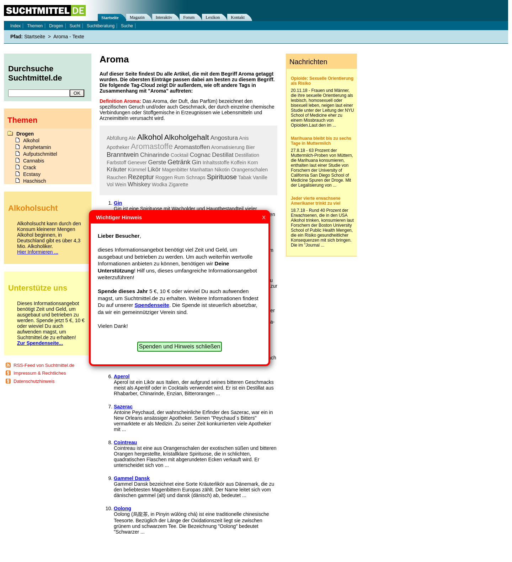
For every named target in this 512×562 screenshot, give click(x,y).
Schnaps (195, 177)
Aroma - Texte (68, 36)
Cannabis (33, 161)
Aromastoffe (152, 146)
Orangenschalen (249, 169)
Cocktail (179, 155)
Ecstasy (32, 174)
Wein (120, 184)
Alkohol (150, 137)
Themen (35, 25)
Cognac (200, 154)
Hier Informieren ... (37, 252)
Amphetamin (37, 147)
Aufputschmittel (40, 154)
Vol (110, 184)
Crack (29, 167)
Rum (179, 177)
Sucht (74, 25)
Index (15, 25)
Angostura (224, 137)
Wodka (159, 184)
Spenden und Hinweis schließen (179, 346)
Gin (196, 162)
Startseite (110, 17)
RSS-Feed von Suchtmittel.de (44, 365)
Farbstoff (116, 162)
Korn (252, 162)
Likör (154, 169)
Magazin (137, 17)
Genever (137, 162)
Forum (188, 17)
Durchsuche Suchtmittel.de (35, 73)
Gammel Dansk (132, 478)
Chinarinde (154, 154)
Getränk (178, 162)
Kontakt (238, 17)
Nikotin (222, 169)
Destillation (247, 155)
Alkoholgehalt (186, 137)
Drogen (56, 25)
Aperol (121, 376)
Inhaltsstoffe (216, 162)
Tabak (244, 177)
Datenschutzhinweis (34, 381)
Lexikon (213, 17)
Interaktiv (164, 17)
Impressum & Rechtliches (40, 373)
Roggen (164, 177)
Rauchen (117, 177)
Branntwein (123, 154)
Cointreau (125, 442)
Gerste (157, 162)
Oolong (122, 508)
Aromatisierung (228, 147)
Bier (250, 147)
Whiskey (139, 184)
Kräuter (117, 169)
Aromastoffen (192, 147)
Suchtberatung (100, 25)
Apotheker (118, 147)
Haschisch (34, 181)
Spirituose (222, 177)
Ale (132, 138)
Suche (127, 25)
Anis (244, 138)
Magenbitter (175, 169)
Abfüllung (117, 138)
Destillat (222, 154)
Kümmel (137, 169)
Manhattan (201, 169)
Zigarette (178, 184)
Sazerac (123, 406)
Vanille (260, 177)
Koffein (238, 162)
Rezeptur (141, 177)
